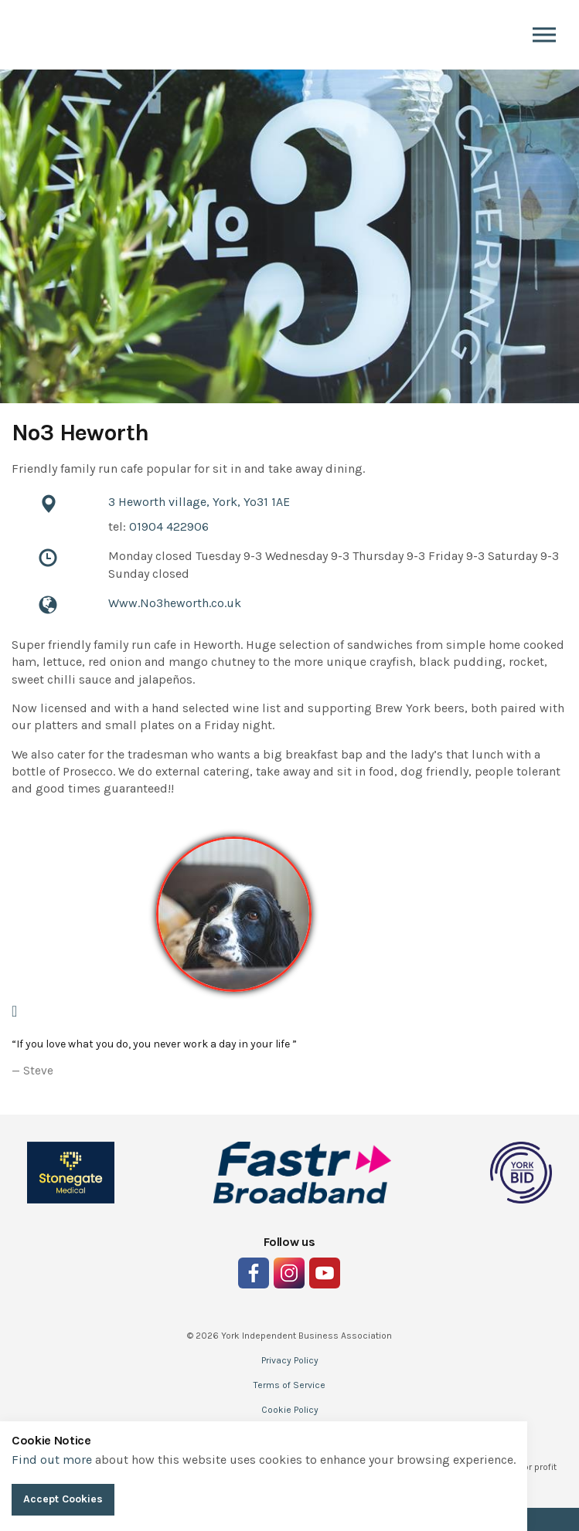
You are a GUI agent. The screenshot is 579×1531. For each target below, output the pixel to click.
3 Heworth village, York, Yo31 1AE (199, 501)
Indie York (35, 35)
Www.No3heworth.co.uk (174, 603)
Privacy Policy (289, 1360)
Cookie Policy (289, 1409)
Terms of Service (289, 1385)
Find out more (52, 1459)
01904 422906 (169, 526)
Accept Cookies (63, 1499)
